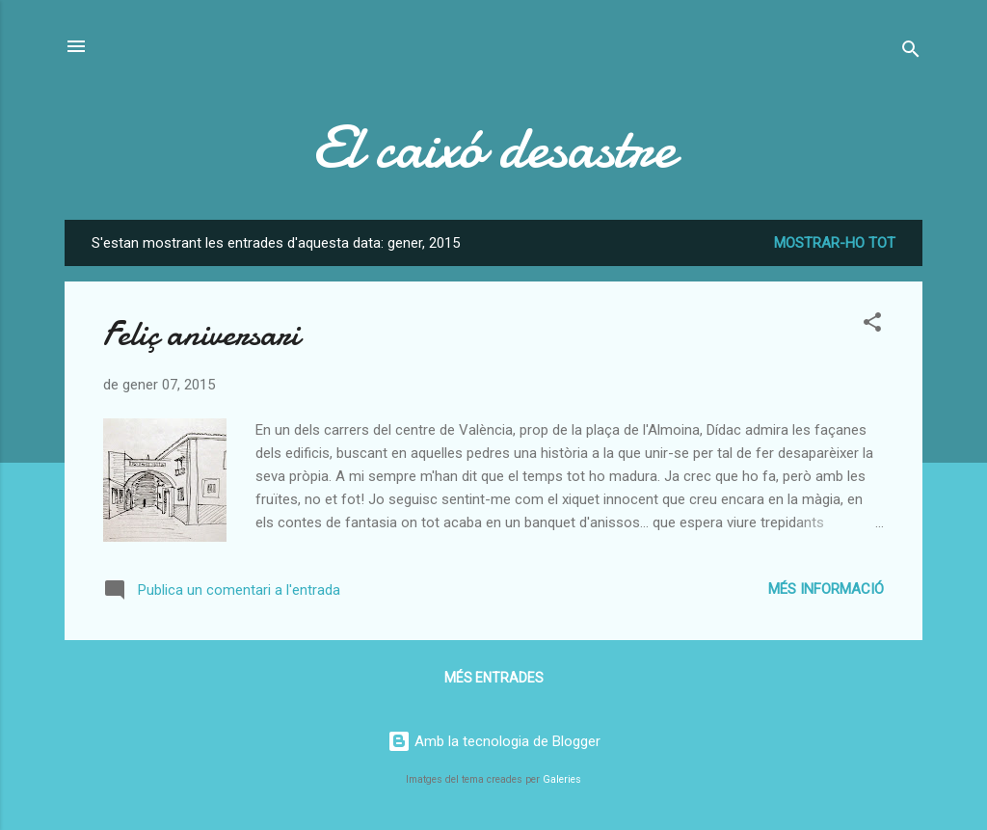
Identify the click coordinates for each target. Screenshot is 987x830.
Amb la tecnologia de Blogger (493, 741)
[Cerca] (910, 52)
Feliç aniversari (201, 334)
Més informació (826, 589)
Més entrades (494, 677)
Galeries (562, 779)
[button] (872, 325)
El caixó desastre (494, 147)
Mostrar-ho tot (834, 243)
